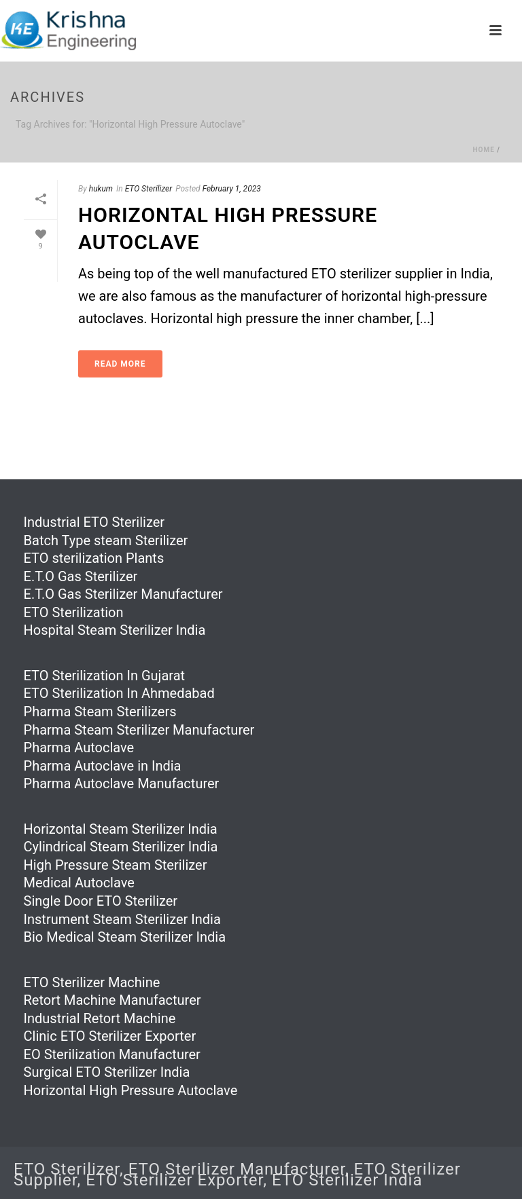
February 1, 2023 (232, 188)
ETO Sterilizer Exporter (174, 1179)
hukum (101, 188)
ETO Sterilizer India (347, 1179)
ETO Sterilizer (149, 188)
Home (483, 149)
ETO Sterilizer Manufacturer (236, 1169)
